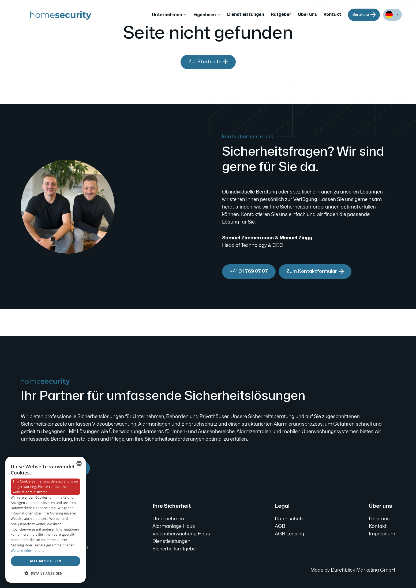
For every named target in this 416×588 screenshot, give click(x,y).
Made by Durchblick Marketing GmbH (352, 570)
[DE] (392, 14)
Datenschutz (289, 519)
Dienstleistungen (245, 14)
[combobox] (392, 15)
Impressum (382, 534)
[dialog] (45, 520)
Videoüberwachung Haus (181, 534)
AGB (280, 526)
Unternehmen (168, 519)
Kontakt (332, 14)
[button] (169, 15)
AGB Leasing (289, 534)
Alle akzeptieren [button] (45, 561)
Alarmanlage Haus (173, 526)
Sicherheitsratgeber (174, 549)
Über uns (307, 14)
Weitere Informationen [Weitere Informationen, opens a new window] (29, 550)
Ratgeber (281, 14)
